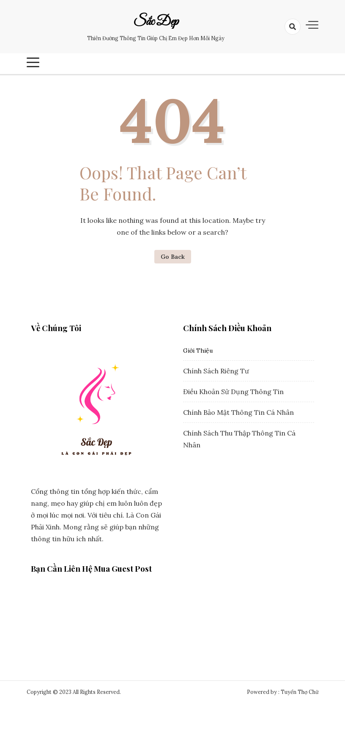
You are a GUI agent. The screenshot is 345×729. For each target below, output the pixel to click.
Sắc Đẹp (155, 22)
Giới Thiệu (198, 350)
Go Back (173, 256)
